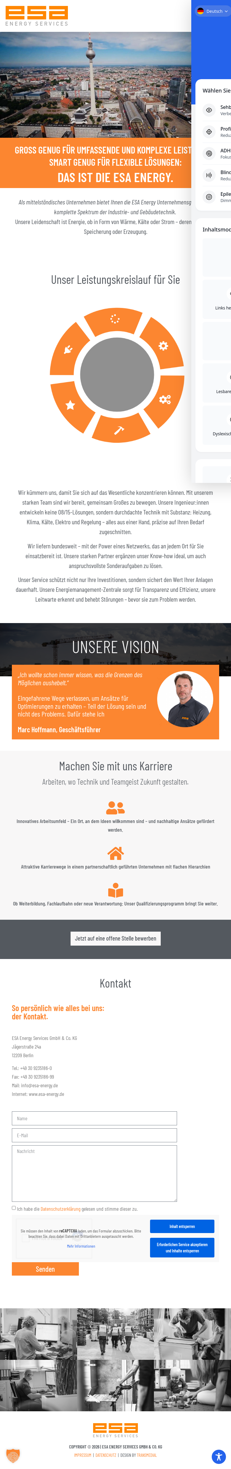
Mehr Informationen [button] (81, 1247)
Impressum (82, 1456)
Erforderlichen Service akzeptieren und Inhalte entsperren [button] (182, 1249)
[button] (219, 17)
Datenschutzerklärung (60, 1210)
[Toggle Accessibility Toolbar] (219, 1457)
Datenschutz (105, 1456)
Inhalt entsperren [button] (182, 1227)
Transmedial (147, 1456)
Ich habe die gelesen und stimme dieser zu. (77, 1210)
